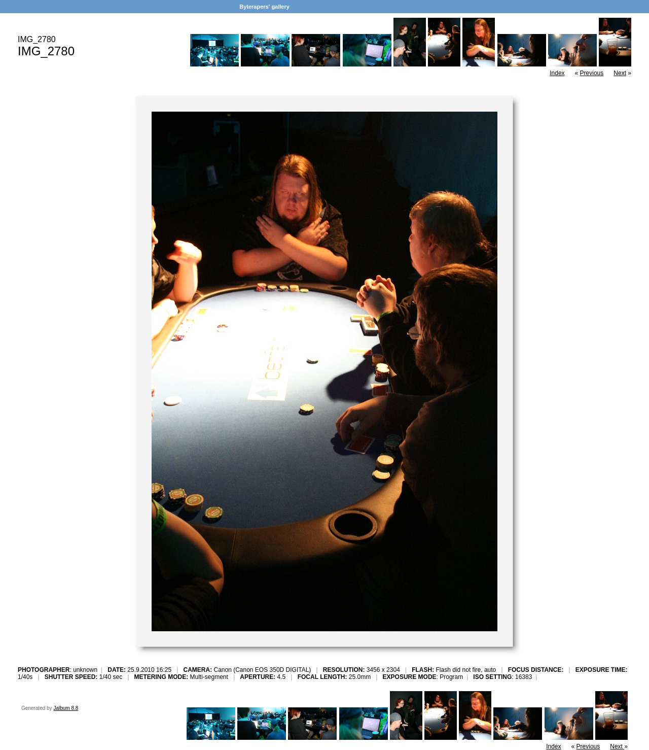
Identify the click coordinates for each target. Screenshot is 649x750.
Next (620, 73)
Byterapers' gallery (264, 7)
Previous (592, 73)
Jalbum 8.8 (65, 708)
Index (557, 73)
